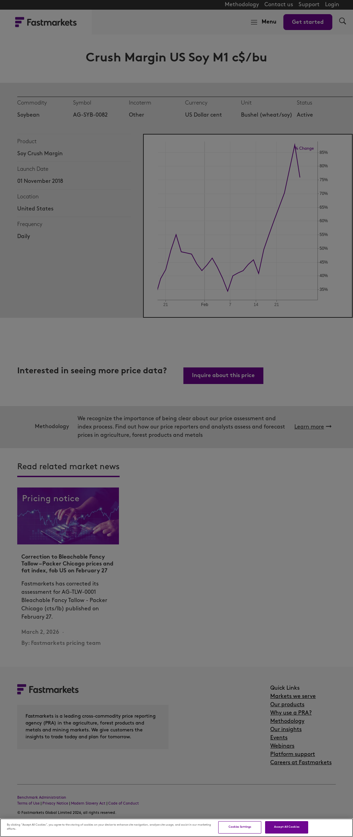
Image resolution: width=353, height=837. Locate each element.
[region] (176, 827)
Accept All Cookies (286, 827)
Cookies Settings (240, 827)
